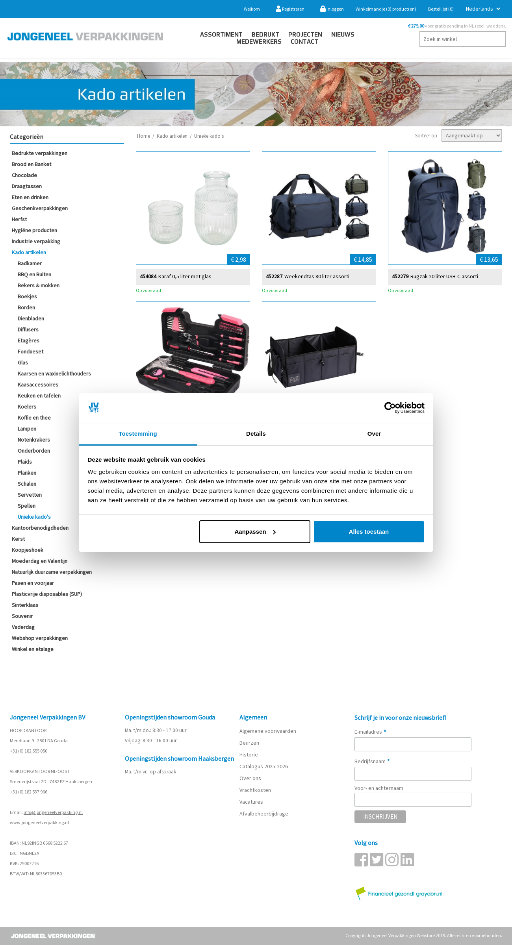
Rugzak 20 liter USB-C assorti (444, 276)
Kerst (18, 538)
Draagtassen (27, 186)
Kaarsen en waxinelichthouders (54, 373)
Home (143, 136)
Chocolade (24, 175)
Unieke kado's (34, 516)
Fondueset (30, 351)
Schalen (27, 483)
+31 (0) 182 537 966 (28, 792)
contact (304, 41)
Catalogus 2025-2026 (263, 766)
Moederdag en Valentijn (39, 560)
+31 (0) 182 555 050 (28, 751)
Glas (23, 362)
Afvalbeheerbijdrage (264, 813)
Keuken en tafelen (39, 395)
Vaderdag (23, 627)
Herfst (19, 219)
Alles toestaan (369, 531)
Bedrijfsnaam (372, 761)
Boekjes (27, 296)
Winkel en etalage (33, 649)
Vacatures (251, 801)
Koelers (27, 406)
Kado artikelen (29, 252)
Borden (26, 307)
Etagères (28, 340)
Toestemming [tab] (138, 433)
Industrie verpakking (36, 241)
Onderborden (34, 450)
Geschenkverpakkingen (40, 208)
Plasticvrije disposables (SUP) (47, 593)
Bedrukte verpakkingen (39, 153)
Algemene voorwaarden (267, 730)
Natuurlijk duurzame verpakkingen (52, 571)
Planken (27, 472)
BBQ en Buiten (34, 274)
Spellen (26, 505)
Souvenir (22, 616)
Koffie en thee (34, 417)
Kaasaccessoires (38, 384)
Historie (248, 754)
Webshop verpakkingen (40, 638)
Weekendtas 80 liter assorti (316, 276)
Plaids (25, 461)
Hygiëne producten (34, 230)
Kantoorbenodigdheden (40, 527)
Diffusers (28, 329)
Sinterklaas (25, 604)
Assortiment (221, 34)
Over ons (250, 778)
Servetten (30, 494)
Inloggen (332, 9)
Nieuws (342, 34)
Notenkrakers (34, 439)
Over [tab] (374, 433)
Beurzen (249, 742)
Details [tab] (256, 433)
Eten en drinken (30, 197)
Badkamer (30, 263)
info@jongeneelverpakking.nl (53, 812)
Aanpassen (255, 531)
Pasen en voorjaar (33, 582)
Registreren (290, 9)
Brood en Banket (31, 164)
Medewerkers (259, 41)
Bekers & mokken (38, 285)
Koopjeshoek (27, 549)
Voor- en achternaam (378, 788)
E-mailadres (370, 731)
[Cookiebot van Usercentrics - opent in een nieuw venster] (390, 408)
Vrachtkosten (255, 789)
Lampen (27, 428)
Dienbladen (31, 318)
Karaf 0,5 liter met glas (184, 276)
